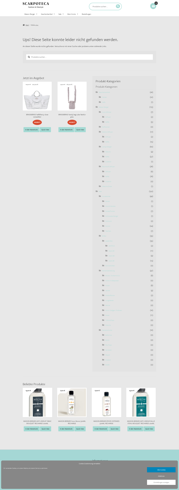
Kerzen (104, 97)
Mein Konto (72, 14)
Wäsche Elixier (107, 186)
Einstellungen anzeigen (161, 482)
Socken (107, 226)
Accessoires (106, 196)
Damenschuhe (107, 330)
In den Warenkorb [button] (31, 129)
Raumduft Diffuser (108, 166)
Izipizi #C (112, 251)
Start (27, 25)
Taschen (108, 231)
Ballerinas (108, 335)
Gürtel (107, 201)
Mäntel (107, 305)
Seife (103, 102)
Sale (61, 14)
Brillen (104, 236)
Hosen (107, 285)
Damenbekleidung (108, 270)
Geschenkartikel (48, 14)
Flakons (108, 151)
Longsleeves (109, 300)
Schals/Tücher (110, 211)
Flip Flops (108, 345)
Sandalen (108, 350)
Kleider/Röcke (110, 295)
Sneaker (108, 360)
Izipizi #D (112, 256)
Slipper (107, 355)
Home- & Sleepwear (112, 280)
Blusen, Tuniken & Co (112, 275)
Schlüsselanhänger (111, 216)
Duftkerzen (106, 127)
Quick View (45, 129)
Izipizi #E (112, 261)
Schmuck (108, 221)
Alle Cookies (161, 470)
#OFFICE (112, 246)
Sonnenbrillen (110, 265)
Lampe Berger (107, 146)
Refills (107, 122)
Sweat (107, 315)
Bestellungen (86, 14)
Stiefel (107, 365)
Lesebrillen (109, 241)
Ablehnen (161, 476)
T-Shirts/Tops (109, 320)
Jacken (107, 290)
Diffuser (108, 117)
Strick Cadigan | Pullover (113, 310)
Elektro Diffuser (107, 132)
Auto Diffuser (106, 112)
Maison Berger (31, 14)
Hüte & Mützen (110, 206)
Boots (107, 340)
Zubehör (108, 161)
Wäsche (108, 325)
